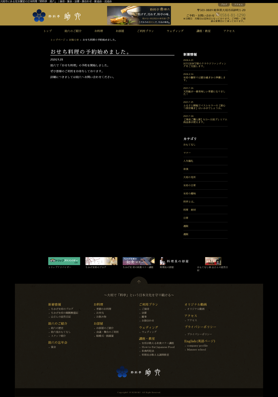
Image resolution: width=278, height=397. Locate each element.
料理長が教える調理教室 (155, 355)
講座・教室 (203, 31)
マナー (187, 153)
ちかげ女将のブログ (62, 309)
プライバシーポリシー (199, 334)
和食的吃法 (148, 351)
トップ (47, 31)
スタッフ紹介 (58, 336)
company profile (197, 345)
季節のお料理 (103, 309)
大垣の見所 (189, 177)
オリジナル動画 (195, 309)
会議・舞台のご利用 (107, 332)
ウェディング (175, 31)
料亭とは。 (189, 201)
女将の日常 (189, 185)
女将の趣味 (189, 193)
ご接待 (145, 309)
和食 (185, 169)
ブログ (224, 5)
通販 (185, 226)
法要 (144, 313)
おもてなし (189, 144)
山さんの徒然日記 (61, 317)
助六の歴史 (57, 328)
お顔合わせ (148, 320)
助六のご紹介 (73, 31)
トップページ (57, 40)
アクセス (238, 5)
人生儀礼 (188, 161)
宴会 (53, 347)
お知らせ (74, 40)
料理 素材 (189, 210)
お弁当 (100, 313)
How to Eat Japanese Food (158, 347)
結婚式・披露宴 (105, 336)
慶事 (144, 317)
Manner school (196, 349)
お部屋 (120, 31)
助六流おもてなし (61, 332)
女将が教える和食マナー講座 (158, 343)
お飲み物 (101, 317)
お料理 (98, 31)
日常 (185, 218)
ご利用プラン (145, 31)
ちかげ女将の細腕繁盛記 (64, 313)
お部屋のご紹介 (105, 328)
